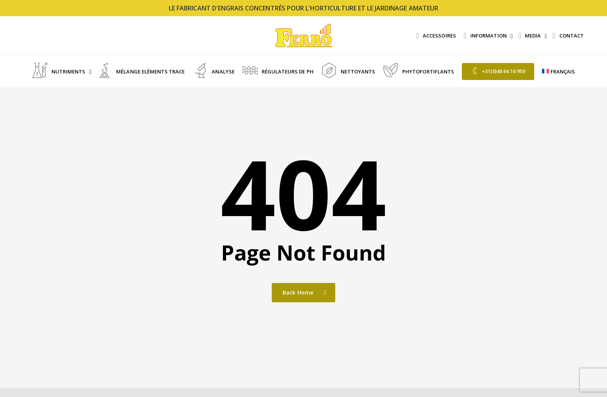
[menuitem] (558, 71)
